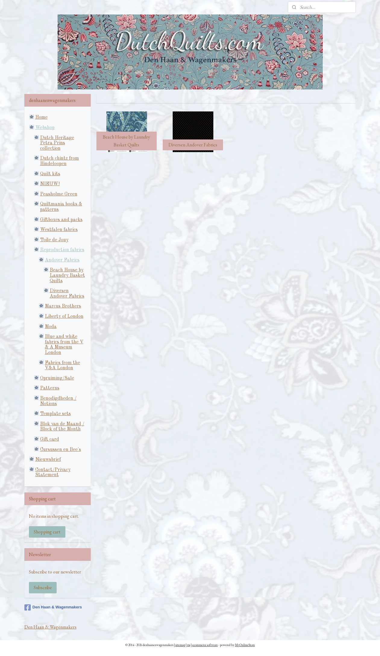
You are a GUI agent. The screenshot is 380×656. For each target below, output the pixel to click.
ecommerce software (205, 645)
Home (41, 117)
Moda (51, 326)
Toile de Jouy (54, 240)
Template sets (55, 413)
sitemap (180, 645)
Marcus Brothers (63, 306)
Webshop (45, 127)
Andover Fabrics (62, 260)
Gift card (49, 439)
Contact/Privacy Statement (53, 472)
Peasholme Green (58, 194)
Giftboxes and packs (61, 219)
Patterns (49, 388)
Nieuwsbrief (48, 459)
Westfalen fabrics (59, 229)
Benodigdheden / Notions (58, 401)
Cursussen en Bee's (60, 449)
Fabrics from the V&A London (62, 366)
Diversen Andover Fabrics (67, 294)
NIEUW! (50, 184)
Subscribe (43, 587)
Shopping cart (47, 532)
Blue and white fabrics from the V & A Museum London (64, 344)
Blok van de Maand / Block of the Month (62, 427)
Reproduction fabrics (62, 250)
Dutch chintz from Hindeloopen (59, 161)
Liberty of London (64, 316)
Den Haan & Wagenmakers (53, 607)
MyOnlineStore (245, 645)
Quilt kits (50, 174)
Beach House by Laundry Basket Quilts (67, 275)
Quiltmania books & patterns (61, 207)
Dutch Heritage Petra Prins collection (57, 143)
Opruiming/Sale (57, 378)
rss (188, 645)
